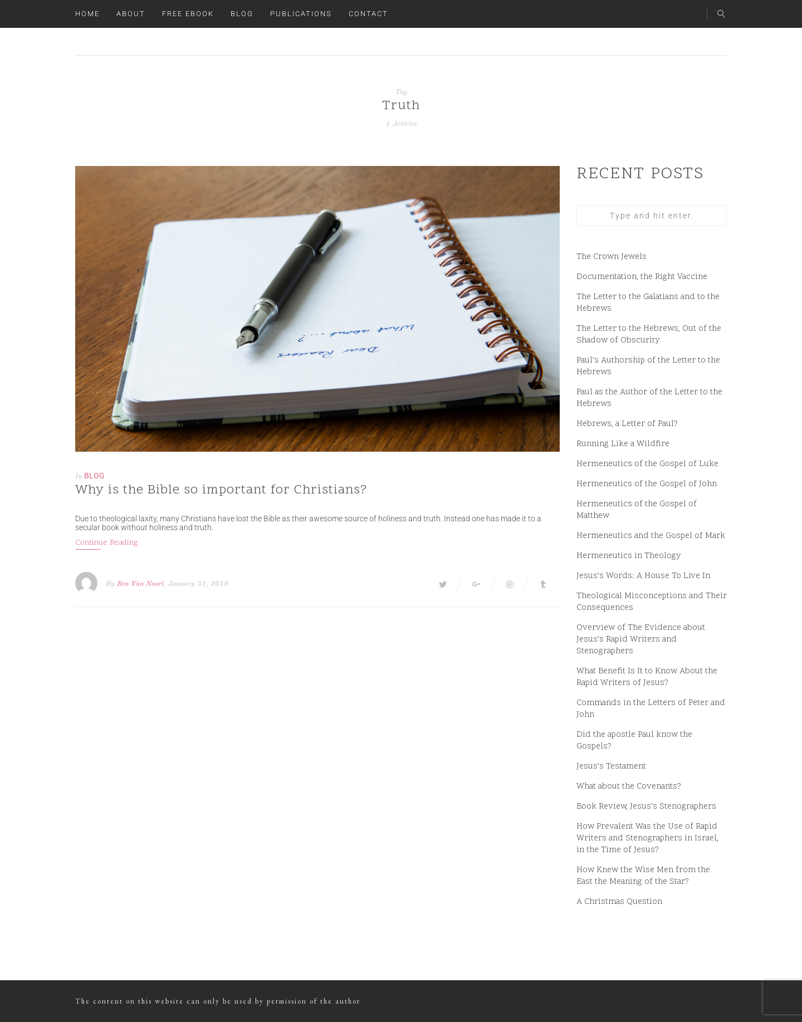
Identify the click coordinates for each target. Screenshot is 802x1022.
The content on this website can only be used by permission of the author (217, 1001)
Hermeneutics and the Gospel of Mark (650, 536)
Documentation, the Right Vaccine (641, 277)
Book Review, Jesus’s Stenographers (646, 807)
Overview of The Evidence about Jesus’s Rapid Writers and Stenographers (640, 639)
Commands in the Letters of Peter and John (650, 709)
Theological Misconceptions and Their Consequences (651, 602)
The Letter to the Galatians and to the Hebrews (648, 303)
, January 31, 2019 (196, 584)
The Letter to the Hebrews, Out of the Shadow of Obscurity (648, 334)
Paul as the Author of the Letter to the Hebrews (649, 398)
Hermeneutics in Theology (628, 556)
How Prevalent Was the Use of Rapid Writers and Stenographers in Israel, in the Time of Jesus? (647, 838)
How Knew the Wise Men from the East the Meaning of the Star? (643, 876)
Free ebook (188, 13)
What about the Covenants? (628, 787)
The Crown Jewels (611, 257)
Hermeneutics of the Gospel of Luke (647, 464)
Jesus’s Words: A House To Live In (643, 576)
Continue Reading (106, 542)
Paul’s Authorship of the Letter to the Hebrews (648, 366)
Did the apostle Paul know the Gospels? (634, 740)
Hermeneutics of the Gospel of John (646, 484)
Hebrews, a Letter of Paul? (627, 424)
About (130, 13)
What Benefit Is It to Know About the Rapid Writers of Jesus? (646, 677)
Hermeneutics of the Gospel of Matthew (636, 510)
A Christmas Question (619, 902)
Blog (242, 13)
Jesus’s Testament (611, 766)
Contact (368, 13)
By (110, 584)
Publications (301, 13)
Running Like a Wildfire (622, 444)
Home (87, 13)
